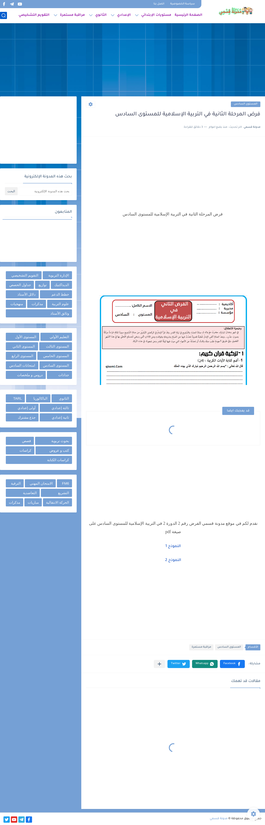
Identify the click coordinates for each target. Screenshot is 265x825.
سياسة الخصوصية (182, 4)
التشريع (63, 493)
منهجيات (16, 304)
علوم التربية (60, 304)
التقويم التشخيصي (34, 15)
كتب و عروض (59, 450)
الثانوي (101, 15)
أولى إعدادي (27, 408)
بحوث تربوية (60, 441)
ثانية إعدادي (60, 417)
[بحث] (3, 15)
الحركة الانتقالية (57, 502)
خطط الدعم (60, 294)
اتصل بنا (159, 4)
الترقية (16, 483)
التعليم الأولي (59, 337)
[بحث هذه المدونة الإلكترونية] (45, 191)
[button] (232, 664)
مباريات (33, 502)
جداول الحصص (20, 285)
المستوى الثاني (24, 346)
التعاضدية (30, 493)
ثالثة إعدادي (60, 408)
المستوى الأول (25, 337)
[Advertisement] (132, 60)
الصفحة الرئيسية (188, 15)
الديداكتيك (61, 285)
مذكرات (37, 304)
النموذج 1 (173, 546)
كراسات (25, 450)
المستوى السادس (245, 104)
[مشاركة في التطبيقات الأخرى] (159, 664)
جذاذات (63, 375)
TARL (17, 398)
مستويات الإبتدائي (156, 15)
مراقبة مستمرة (72, 15)
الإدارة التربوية (58, 275)
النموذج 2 (173, 560)
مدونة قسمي (219, 818)
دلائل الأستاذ (26, 294)
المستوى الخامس (56, 356)
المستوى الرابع (22, 356)
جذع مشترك (27, 417)
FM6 (65, 483)
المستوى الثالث (57, 346)
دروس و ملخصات (30, 375)
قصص (26, 441)
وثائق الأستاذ (59, 313)
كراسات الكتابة (58, 460)
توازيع (43, 285)
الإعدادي (124, 15)
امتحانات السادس (22, 365)
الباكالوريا (40, 398)
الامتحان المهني (41, 483)
